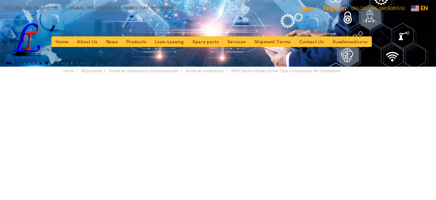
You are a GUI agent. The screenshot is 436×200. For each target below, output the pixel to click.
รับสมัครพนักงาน (350, 42)
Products (136, 42)
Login (305, 8)
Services (236, 42)
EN (419, 8)
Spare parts (205, 42)
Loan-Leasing (169, 42)
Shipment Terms (272, 42)
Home (62, 42)
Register (335, 8)
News (112, 42)
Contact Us (311, 42)
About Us (87, 42)
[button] (377, 41)
